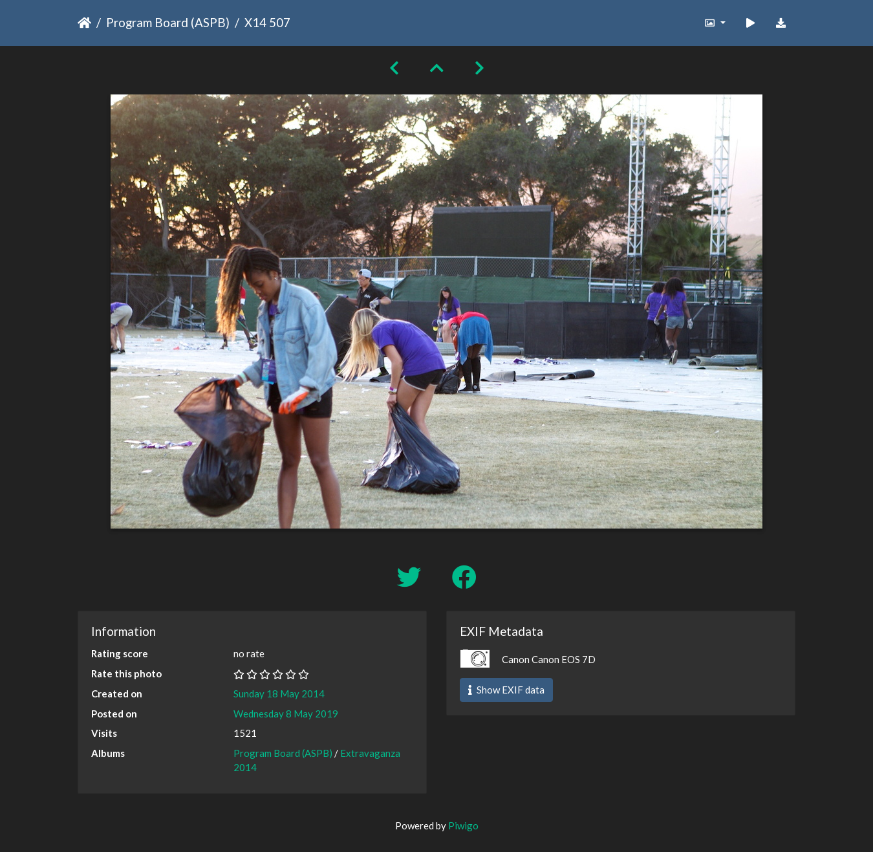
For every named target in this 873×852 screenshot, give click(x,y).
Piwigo (463, 825)
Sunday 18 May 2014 (279, 693)
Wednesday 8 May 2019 (285, 713)
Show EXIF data (506, 689)
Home (84, 23)
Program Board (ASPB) (168, 22)
